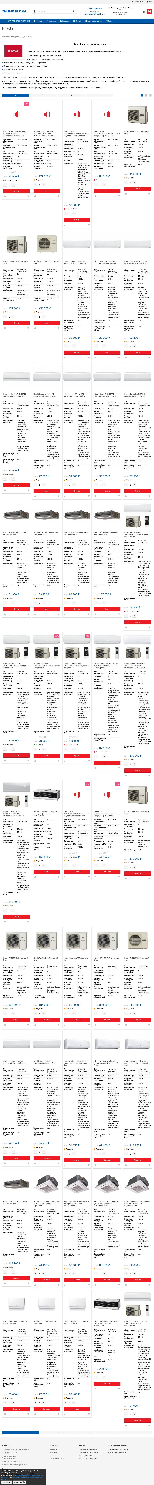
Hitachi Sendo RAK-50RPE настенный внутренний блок (45, 1062)
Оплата (77, 21)
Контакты (51, 21)
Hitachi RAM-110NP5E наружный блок (46, 262)
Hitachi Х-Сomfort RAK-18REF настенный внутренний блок (75, 262)
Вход (149, 2)
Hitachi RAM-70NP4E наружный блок (106, 959)
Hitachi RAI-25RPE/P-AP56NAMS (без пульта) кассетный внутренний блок (46, 1204)
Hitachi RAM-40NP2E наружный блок (15, 262)
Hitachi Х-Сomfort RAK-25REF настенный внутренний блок (105, 262)
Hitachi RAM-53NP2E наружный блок (15, 959)
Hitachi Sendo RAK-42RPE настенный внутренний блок (14, 1062)
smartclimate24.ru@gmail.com (15, 1465)
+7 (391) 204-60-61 (94, 8)
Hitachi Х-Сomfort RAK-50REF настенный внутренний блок (14, 395)
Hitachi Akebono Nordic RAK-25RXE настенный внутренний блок (75, 1063)
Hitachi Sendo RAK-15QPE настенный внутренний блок (45, 395)
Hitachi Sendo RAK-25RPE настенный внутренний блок (105, 395)
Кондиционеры (26, 37)
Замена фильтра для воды (117, 1452)
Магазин (38, 21)
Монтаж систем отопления (88, 1458)
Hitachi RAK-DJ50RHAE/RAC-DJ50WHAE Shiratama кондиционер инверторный (45, 133)
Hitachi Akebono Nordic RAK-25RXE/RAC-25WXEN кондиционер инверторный (135, 666)
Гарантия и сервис (93, 21)
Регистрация (137, 2)
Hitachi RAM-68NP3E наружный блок (76, 959)
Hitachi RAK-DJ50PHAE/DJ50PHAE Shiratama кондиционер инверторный (107, 814)
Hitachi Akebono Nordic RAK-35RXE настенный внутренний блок (106, 1063)
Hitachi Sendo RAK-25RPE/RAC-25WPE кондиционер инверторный (136, 1323)
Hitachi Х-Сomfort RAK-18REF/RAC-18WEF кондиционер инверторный (137, 534)
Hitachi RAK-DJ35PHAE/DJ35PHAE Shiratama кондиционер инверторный (76, 814)
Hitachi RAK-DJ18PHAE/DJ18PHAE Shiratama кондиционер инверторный (76, 133)
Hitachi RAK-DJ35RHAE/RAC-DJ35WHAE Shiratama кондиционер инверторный (14, 133)
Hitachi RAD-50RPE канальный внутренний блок (106, 533)
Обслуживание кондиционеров (119, 1449)
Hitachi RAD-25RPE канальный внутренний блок (46, 533)
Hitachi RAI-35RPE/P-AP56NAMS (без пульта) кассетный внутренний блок (76, 1204)
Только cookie (19, 1482)
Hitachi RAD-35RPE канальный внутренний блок (76, 533)
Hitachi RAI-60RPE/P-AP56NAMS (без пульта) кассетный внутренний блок (137, 1204)
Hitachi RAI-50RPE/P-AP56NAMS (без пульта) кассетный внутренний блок (107, 1204)
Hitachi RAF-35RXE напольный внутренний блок (46, 1322)
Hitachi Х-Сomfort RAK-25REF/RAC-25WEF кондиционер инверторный (16, 666)
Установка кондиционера (88, 1449)
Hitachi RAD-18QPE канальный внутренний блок (15, 533)
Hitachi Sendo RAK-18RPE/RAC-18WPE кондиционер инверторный (106, 666)
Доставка (64, 21)
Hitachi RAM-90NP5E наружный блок (136, 959)
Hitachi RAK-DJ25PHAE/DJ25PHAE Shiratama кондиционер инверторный (107, 133)
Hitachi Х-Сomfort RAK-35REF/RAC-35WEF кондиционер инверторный (47, 666)
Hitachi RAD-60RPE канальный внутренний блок (15, 1203)
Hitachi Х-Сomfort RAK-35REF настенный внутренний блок (135, 262)
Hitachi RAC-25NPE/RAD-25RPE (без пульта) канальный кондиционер (46, 814)
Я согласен (6, 1482)
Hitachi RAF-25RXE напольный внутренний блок (15, 1322)
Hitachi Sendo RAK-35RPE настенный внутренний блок (135, 395)
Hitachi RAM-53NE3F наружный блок (136, 813)
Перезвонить (94, 11)
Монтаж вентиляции (86, 1455)
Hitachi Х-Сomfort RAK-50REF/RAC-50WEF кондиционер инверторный (77, 666)
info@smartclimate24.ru (94, 14)
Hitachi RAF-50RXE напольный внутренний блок (76, 1322)
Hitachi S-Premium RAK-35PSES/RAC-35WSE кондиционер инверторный (13, 814)
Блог (109, 21)
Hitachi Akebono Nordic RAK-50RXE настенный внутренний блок (136, 1063)
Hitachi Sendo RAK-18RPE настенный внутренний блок (75, 395)
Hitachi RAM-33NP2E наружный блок (136, 132)
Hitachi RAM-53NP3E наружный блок (46, 959)
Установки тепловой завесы (89, 1452)
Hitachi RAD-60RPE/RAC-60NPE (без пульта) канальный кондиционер (106, 1323)
